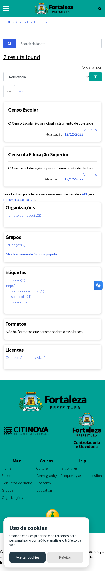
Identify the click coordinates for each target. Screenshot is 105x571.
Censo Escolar (23, 109)
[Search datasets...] (59, 43)
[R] (46, 76)
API (84, 194)
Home (7, 468)
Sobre (6, 475)
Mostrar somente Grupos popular (31, 254)
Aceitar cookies (27, 557)
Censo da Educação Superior (38, 154)
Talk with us (69, 468)
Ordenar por (92, 67)
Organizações (12, 497)
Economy (43, 483)
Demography (46, 475)
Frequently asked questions (81, 475)
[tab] (9, 91)
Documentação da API (19, 200)
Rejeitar (65, 557)
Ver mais (90, 129)
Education (44, 490)
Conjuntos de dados (31, 22)
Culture (42, 468)
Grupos (7, 490)
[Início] (9, 22)
